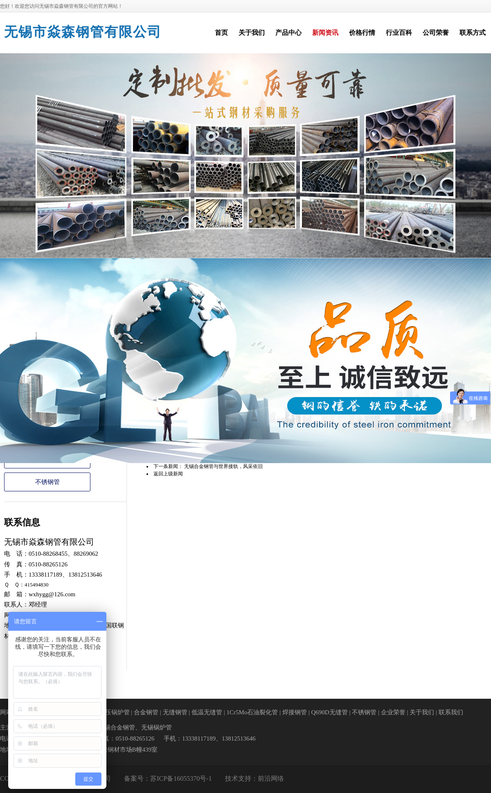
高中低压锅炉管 (108, 712)
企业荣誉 (393, 712)
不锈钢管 (47, 482)
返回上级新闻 (168, 474)
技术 (231, 778)
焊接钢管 (294, 712)
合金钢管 (146, 712)
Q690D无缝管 (329, 712)
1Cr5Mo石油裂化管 (252, 712)
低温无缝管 (206, 712)
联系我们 (451, 712)
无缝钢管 (175, 712)
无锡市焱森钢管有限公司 (83, 32)
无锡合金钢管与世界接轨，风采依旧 (223, 466)
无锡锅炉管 (156, 727)
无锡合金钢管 (116, 727)
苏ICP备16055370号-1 (181, 778)
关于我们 (422, 712)
